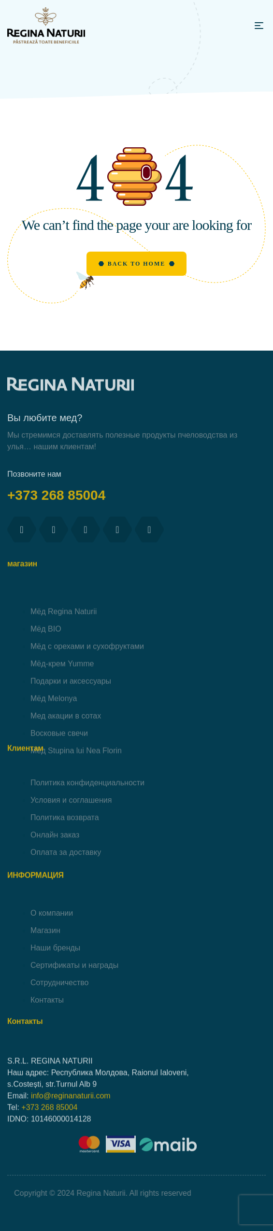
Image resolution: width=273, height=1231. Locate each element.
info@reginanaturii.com (71, 1139)
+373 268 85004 (58, 510)
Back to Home (137, 263)
